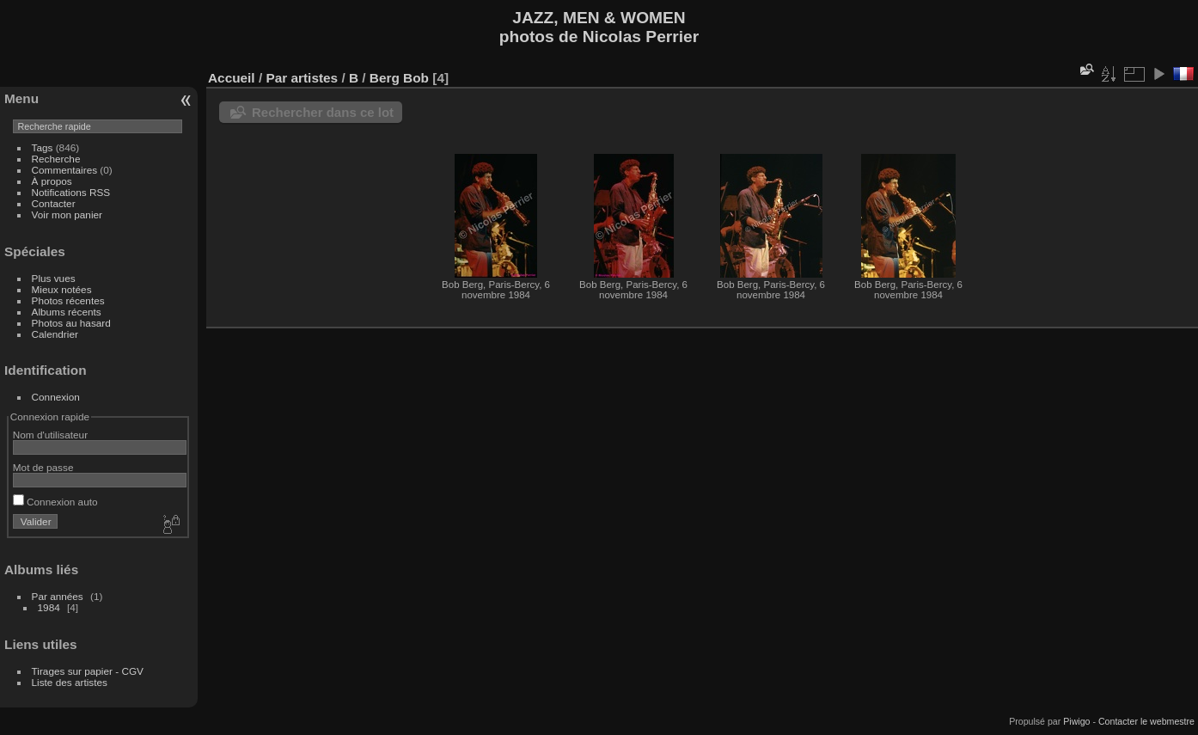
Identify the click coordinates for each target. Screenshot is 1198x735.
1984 (49, 607)
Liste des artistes (69, 682)
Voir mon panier (67, 214)
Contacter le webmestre (1146, 721)
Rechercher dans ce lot (323, 112)
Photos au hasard (71, 322)
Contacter (54, 203)
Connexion (56, 396)
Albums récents (66, 311)
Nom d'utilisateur (50, 434)
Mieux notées (62, 289)
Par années (57, 596)
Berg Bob (399, 77)
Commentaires (65, 169)
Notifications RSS (71, 192)
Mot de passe (43, 467)
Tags (42, 147)
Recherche (56, 158)
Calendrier (55, 334)
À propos (52, 181)
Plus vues (54, 278)
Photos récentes (68, 300)
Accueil (231, 77)
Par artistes (302, 77)
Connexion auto (55, 501)
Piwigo (1076, 721)
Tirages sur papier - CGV (88, 671)
